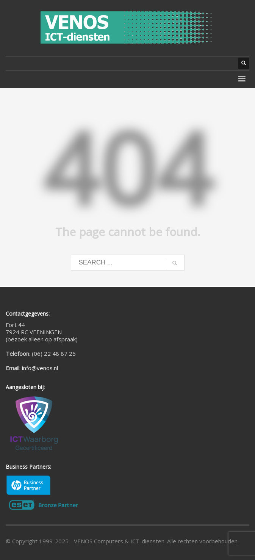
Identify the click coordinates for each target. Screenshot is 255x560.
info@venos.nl (40, 368)
